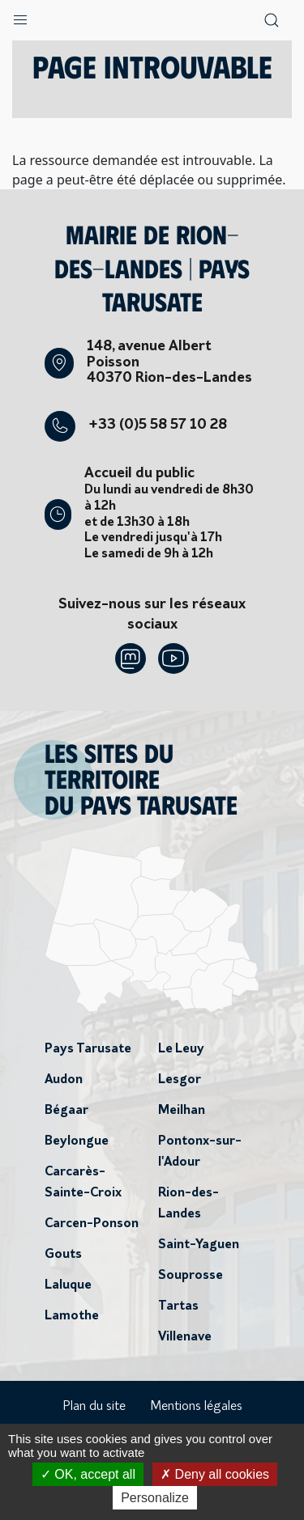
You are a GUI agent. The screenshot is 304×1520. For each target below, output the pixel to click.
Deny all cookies (215, 1474)
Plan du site (94, 1406)
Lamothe (72, 1316)
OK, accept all (88, 1474)
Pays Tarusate (88, 1049)
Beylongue (77, 1141)
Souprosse (190, 1275)
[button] (20, 16)
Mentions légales (196, 1406)
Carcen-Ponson (92, 1223)
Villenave (185, 1337)
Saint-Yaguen (198, 1244)
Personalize (155, 1498)
